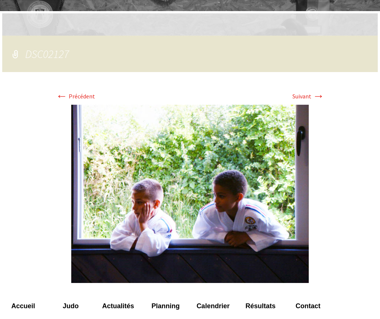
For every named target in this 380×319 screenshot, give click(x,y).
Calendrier (213, 306)
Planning (165, 306)
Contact (307, 306)
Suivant (308, 96)
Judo (71, 306)
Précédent (75, 96)
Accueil (23, 306)
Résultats (261, 306)
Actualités (118, 306)
